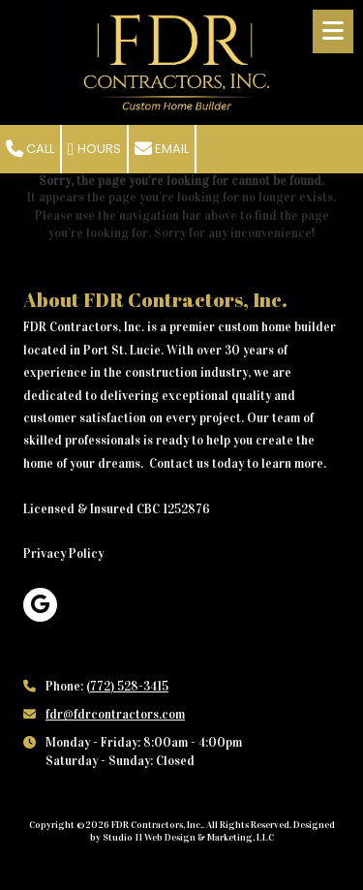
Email (162, 148)
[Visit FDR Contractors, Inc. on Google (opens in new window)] (40, 605)
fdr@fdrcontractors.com (115, 714)
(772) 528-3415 (127, 686)
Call (30, 148)
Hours (94, 148)
